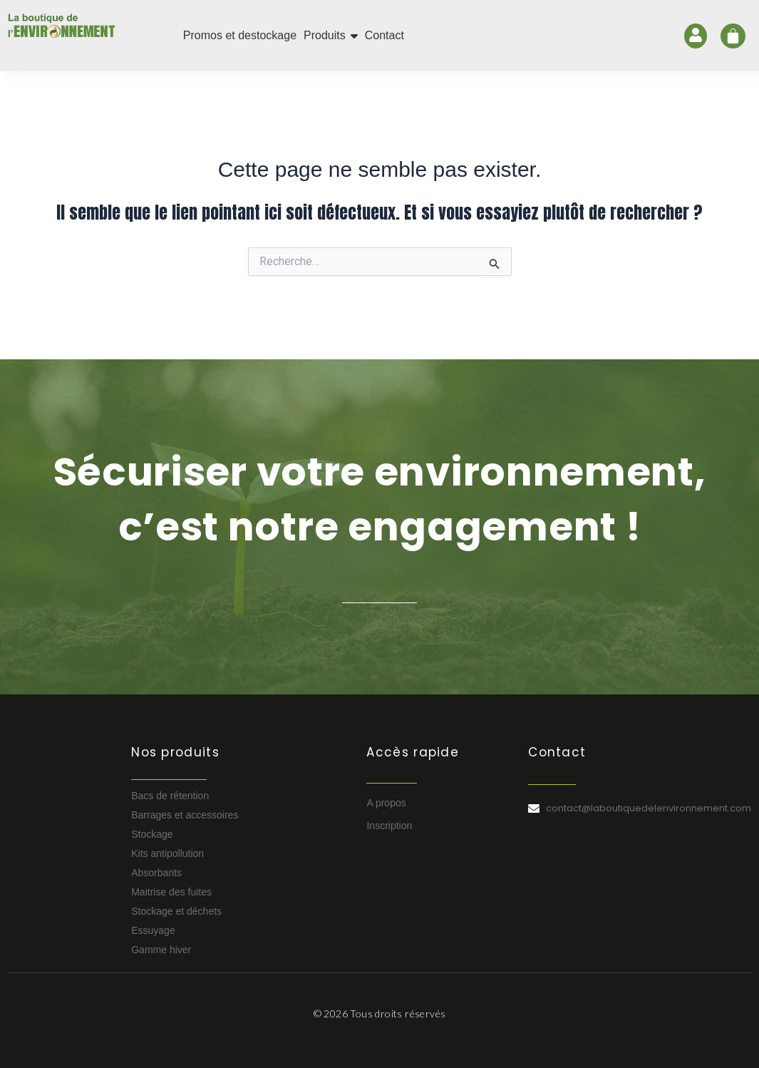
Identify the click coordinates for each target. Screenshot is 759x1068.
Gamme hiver (161, 949)
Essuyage (153, 930)
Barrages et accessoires (184, 815)
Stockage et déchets (176, 911)
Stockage (151, 834)
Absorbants (156, 872)
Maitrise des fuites (171, 892)
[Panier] (733, 36)
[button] (331, 35)
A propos (386, 802)
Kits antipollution (167, 853)
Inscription (389, 825)
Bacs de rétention (170, 795)
